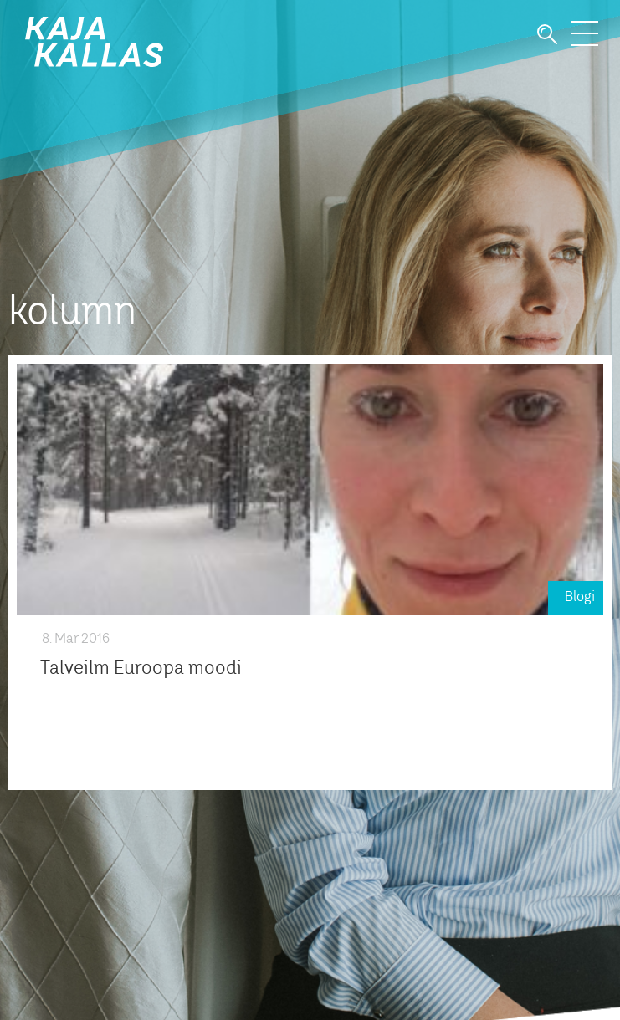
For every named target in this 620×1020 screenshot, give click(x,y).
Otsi (547, 35)
